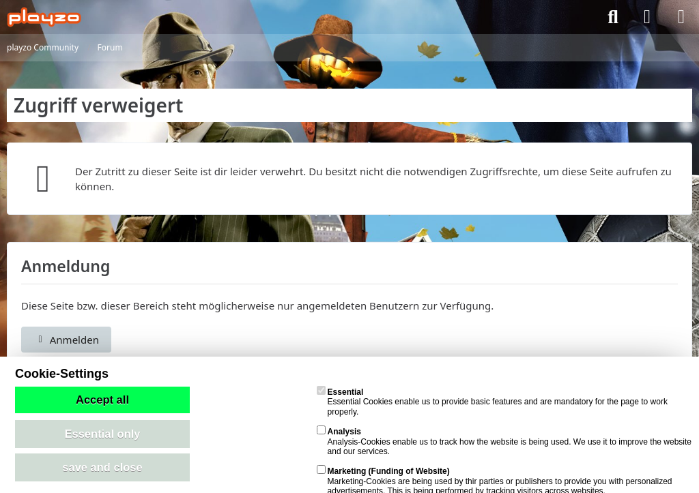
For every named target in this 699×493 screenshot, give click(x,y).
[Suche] (613, 17)
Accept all (102, 399)
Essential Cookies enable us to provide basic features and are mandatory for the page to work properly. (492, 402)
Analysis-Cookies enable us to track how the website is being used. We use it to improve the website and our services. (504, 441)
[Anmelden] (647, 17)
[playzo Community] (44, 17)
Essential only (103, 434)
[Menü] (681, 17)
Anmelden (66, 339)
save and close (102, 467)
